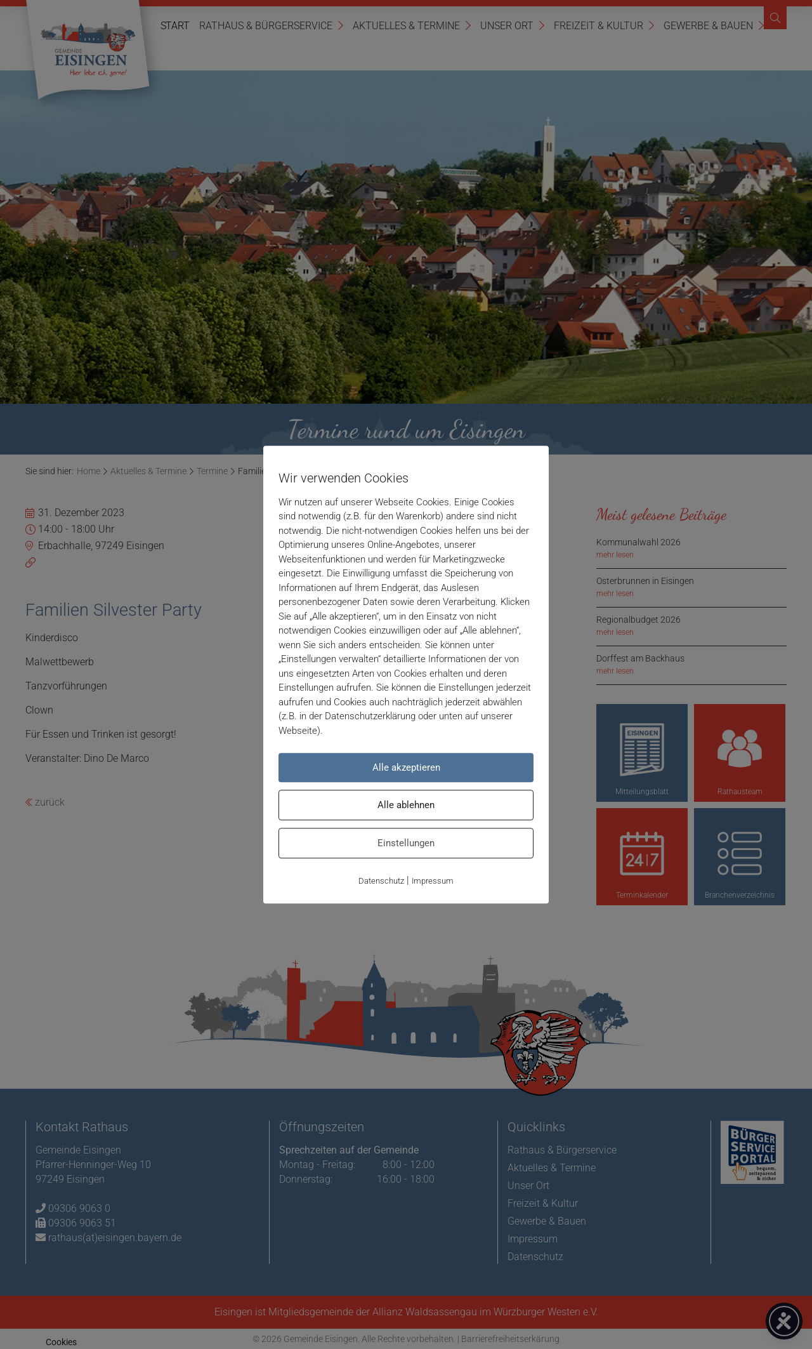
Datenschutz (381, 881)
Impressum (433, 881)
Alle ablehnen (406, 805)
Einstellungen (406, 843)
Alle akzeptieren (406, 767)
